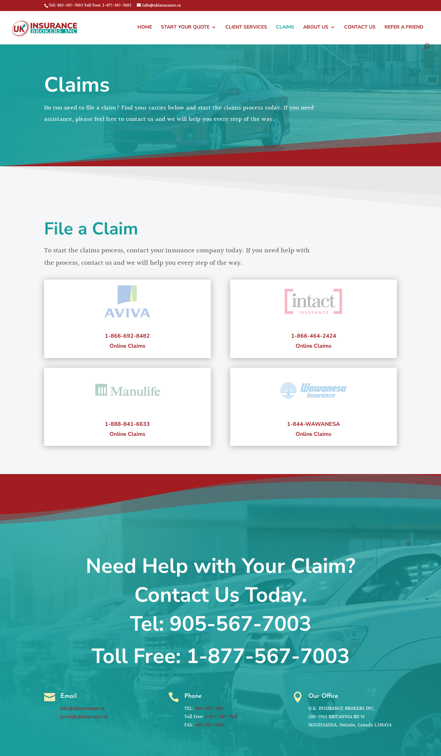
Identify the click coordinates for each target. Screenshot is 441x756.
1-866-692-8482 (127, 334)
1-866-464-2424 (313, 334)
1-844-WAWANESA (313, 422)
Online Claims (127, 343)
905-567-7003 (240, 624)
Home (144, 27)
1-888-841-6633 (127, 422)
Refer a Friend (403, 27)
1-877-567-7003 (268, 656)
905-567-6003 (211, 724)
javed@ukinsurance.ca (85, 716)
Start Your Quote (185, 27)
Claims (285, 27)
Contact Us (360, 27)
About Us (315, 27)
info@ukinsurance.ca (83, 708)
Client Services (246, 27)
